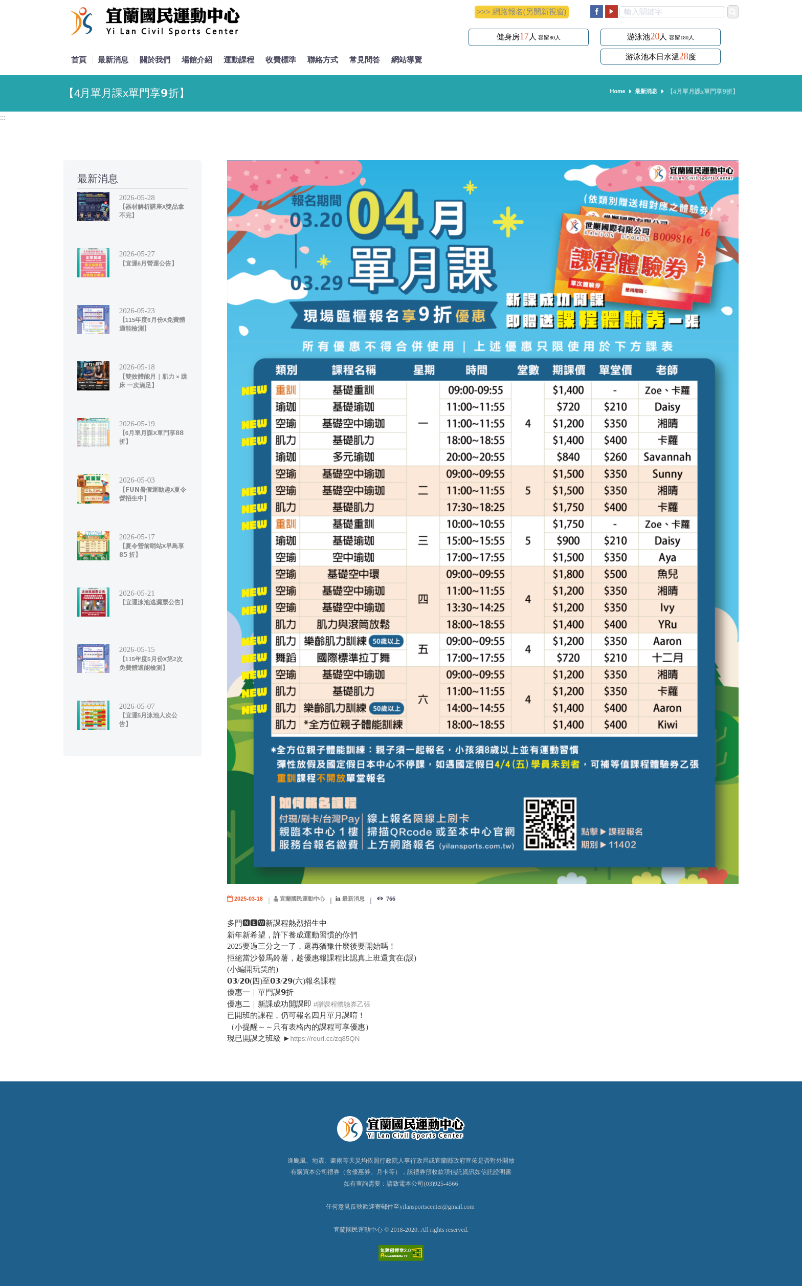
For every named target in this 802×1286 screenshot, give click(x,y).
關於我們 (155, 59)
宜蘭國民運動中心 (307, 898)
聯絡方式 (322, 59)
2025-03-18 (250, 898)
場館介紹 (197, 59)
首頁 (78, 59)
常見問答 (364, 59)
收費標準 (280, 59)
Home (614, 91)
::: (3, 117)
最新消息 (113, 59)
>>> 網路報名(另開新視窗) (521, 11)
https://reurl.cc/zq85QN (330, 1038)
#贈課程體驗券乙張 (346, 1003)
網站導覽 (406, 59)
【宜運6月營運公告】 (151, 263)
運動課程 (239, 59)
